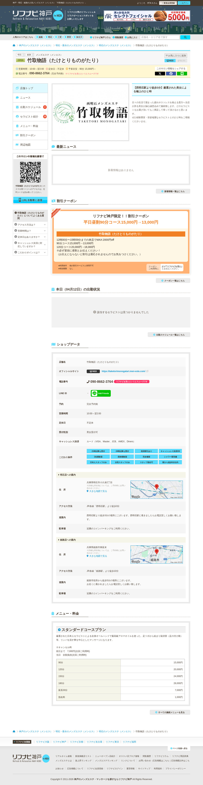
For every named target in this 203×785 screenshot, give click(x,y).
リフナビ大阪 (42, 742)
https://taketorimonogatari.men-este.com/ (117, 371)
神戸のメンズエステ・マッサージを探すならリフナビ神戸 (103, 779)
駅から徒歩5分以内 (170, 462)
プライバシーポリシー (175, 768)
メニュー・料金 (27, 126)
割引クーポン (26, 135)
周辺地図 (23, 144)
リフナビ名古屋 (94, 742)
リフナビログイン (115, 768)
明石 (49, 37)
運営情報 (130, 768)
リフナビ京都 (76, 742)
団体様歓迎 (122, 457)
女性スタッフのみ (122, 462)
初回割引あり (146, 451)
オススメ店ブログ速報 (129, 756)
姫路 (39, 37)
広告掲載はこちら (161, 760)
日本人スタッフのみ (98, 462)
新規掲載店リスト (83, 756)
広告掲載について (75, 768)
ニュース (23, 97)
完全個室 (146, 457)
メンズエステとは (63, 760)
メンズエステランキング (106, 760)
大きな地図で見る (97, 491)
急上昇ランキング (83, 760)
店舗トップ (24, 88)
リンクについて (128, 760)
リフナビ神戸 (59, 742)
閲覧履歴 (118, 37)
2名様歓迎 (98, 457)
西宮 (68, 37)
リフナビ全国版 (22, 742)
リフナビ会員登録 (95, 768)
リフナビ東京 (112, 742)
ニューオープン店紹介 (105, 756)
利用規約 (158, 768)
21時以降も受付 (98, 451)
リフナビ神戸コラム (100, 37)
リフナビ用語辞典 (180, 756)
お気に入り (131, 37)
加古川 (78, 37)
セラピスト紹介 (31, 116)
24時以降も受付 (122, 451)
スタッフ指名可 (146, 462)
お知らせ (59, 768)
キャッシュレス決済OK (170, 451)
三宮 (58, 37)
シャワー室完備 (170, 457)
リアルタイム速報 (63, 756)
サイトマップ (144, 768)
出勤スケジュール (31, 107)
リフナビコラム (161, 756)
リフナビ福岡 (129, 742)
